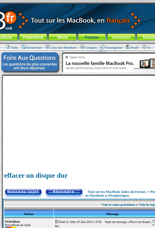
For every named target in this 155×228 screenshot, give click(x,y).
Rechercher (32, 47)
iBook (62, 37)
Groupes (88, 47)
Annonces (121, 37)
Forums (92, 37)
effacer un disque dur (36, 175)
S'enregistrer (112, 47)
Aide (12, 47)
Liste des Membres (61, 47)
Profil (132, 47)
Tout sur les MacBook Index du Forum (116, 191)
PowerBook (32, 37)
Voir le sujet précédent (118, 204)
